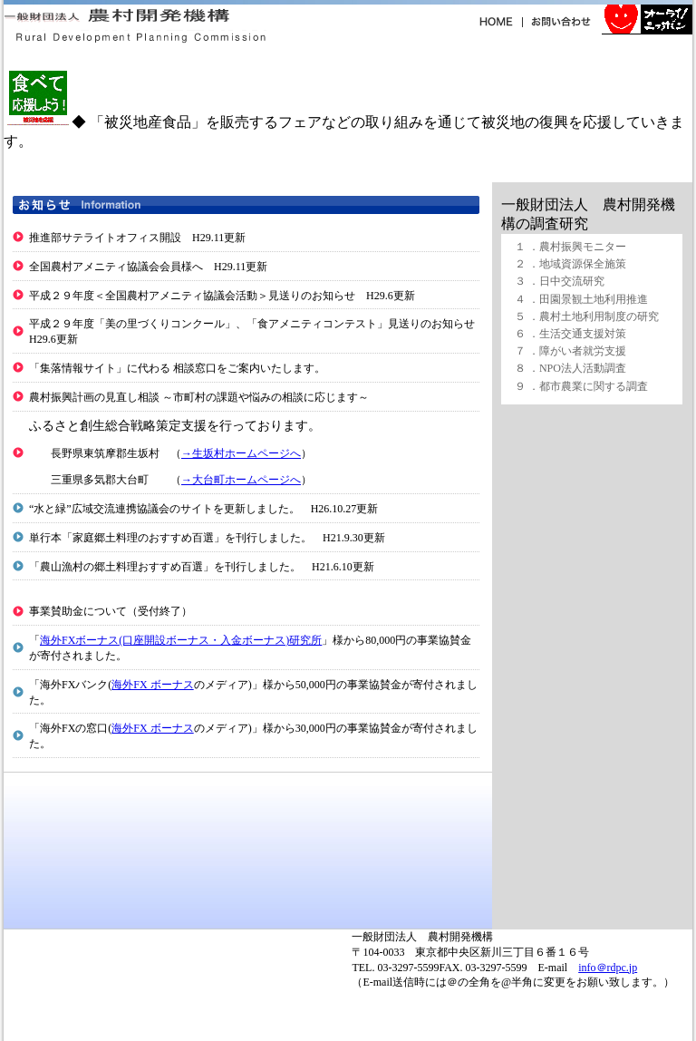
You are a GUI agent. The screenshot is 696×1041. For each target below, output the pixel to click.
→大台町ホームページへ (241, 479)
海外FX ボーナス (152, 684)
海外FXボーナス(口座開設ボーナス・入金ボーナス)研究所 (181, 640)
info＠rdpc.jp (607, 967)
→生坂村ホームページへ (241, 453)
